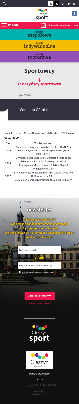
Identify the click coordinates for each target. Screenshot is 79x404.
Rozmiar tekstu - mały (62, 3)
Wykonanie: (39, 392)
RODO (40, 379)
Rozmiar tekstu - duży (74, 3)
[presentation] (39, 282)
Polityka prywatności (39, 373)
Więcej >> (56, 273)
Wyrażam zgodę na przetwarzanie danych (37, 273)
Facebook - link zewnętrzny (74, 14)
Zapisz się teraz (39, 296)
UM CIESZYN (49, 385)
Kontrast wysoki (56, 3)
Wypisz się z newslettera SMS (40, 303)
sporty (39, 34)
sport (42, 17)
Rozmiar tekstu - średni (68, 3)
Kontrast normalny (50, 3)
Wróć (27, 95)
